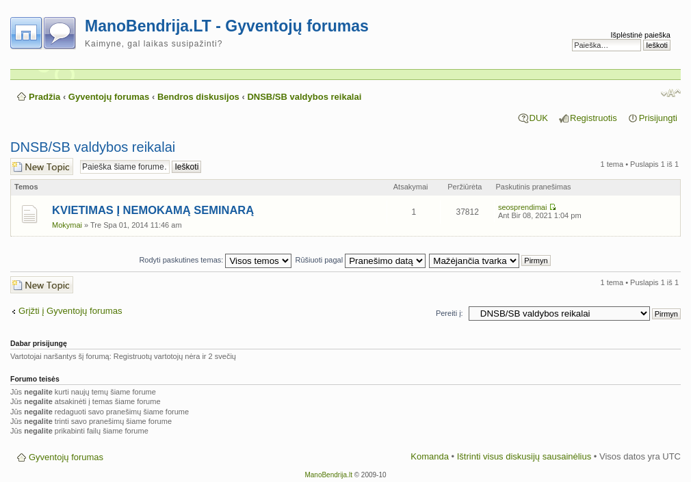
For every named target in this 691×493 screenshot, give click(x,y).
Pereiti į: (449, 313)
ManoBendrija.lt (328, 475)
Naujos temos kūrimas (41, 166)
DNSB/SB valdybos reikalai (304, 97)
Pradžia (44, 97)
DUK (539, 118)
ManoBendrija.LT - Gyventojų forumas (227, 26)
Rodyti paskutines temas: (215, 260)
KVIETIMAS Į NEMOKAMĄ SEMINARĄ (153, 210)
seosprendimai (522, 207)
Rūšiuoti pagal (360, 260)
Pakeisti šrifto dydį (671, 93)
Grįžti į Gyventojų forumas (70, 311)
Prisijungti (658, 118)
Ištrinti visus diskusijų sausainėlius (524, 456)
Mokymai (67, 225)
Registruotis (593, 118)
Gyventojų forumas (108, 97)
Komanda (429, 456)
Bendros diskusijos (198, 97)
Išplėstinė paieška (640, 35)
